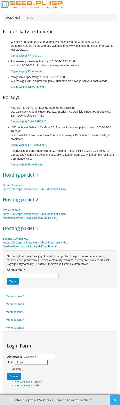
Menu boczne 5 (15, 327)
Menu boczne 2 (15, 304)
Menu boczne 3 (15, 311)
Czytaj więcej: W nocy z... (26, 55)
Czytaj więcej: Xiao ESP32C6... (30, 121)
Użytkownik (14, 356)
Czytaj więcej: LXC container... (29, 144)
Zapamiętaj (17, 369)
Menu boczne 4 (15, 319)
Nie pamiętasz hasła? (28, 385)
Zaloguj (13, 376)
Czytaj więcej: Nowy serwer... (28, 86)
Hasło (10, 362)
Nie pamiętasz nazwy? (28, 381)
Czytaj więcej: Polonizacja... (27, 164)
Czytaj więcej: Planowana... (27, 71)
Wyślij (12, 281)
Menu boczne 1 (15, 296)
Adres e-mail (16, 269)
